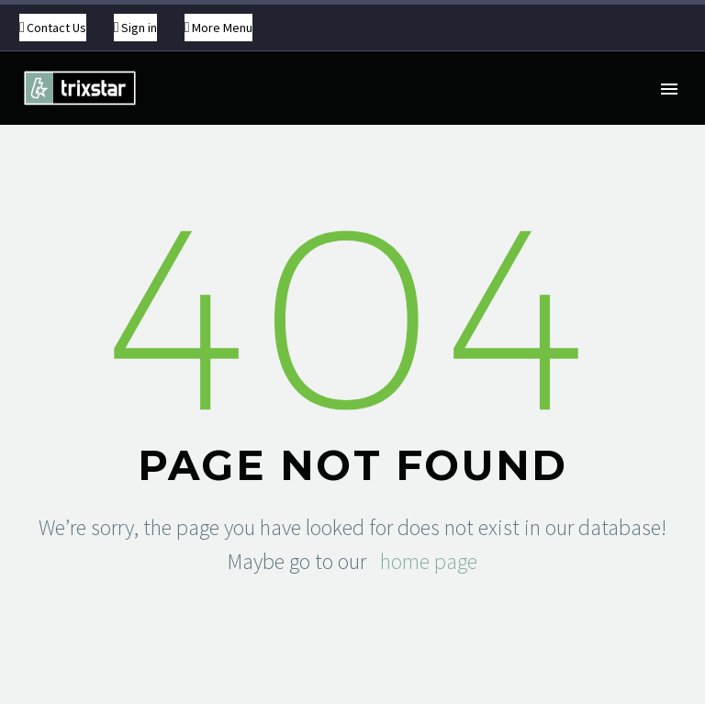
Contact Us (56, 27)
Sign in (139, 27)
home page (428, 561)
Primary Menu (669, 89)
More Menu (222, 27)
